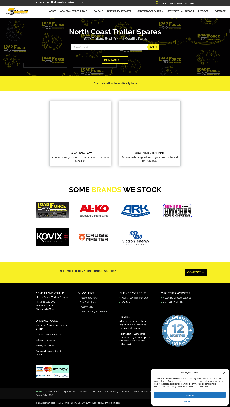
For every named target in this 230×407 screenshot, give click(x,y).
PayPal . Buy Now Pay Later (135, 298)
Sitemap (126, 391)
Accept (190, 395)
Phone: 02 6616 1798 (45, 302)
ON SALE (98, 11)
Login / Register (175, 3)
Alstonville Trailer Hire (173, 302)
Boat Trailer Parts (88, 302)
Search (153, 47)
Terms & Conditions (143, 391)
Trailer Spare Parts (80, 152)
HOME (52, 11)
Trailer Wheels (87, 307)
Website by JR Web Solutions (106, 403)
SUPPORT (202, 11)
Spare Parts (69, 391)
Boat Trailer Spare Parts (149, 152)
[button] (224, 372)
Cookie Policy (188, 401)
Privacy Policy (111, 391)
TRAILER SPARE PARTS (119, 11)
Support (97, 391)
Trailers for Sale (52, 391)
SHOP (163, 3)
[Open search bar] (157, 3)
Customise (84, 391)
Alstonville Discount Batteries (177, 298)
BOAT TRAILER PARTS (149, 11)
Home (39, 391)
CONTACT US (113, 60)
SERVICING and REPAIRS (180, 11)
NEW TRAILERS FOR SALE (73, 11)
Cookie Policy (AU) (44, 395)
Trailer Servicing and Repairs (93, 311)
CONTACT (220, 11)
